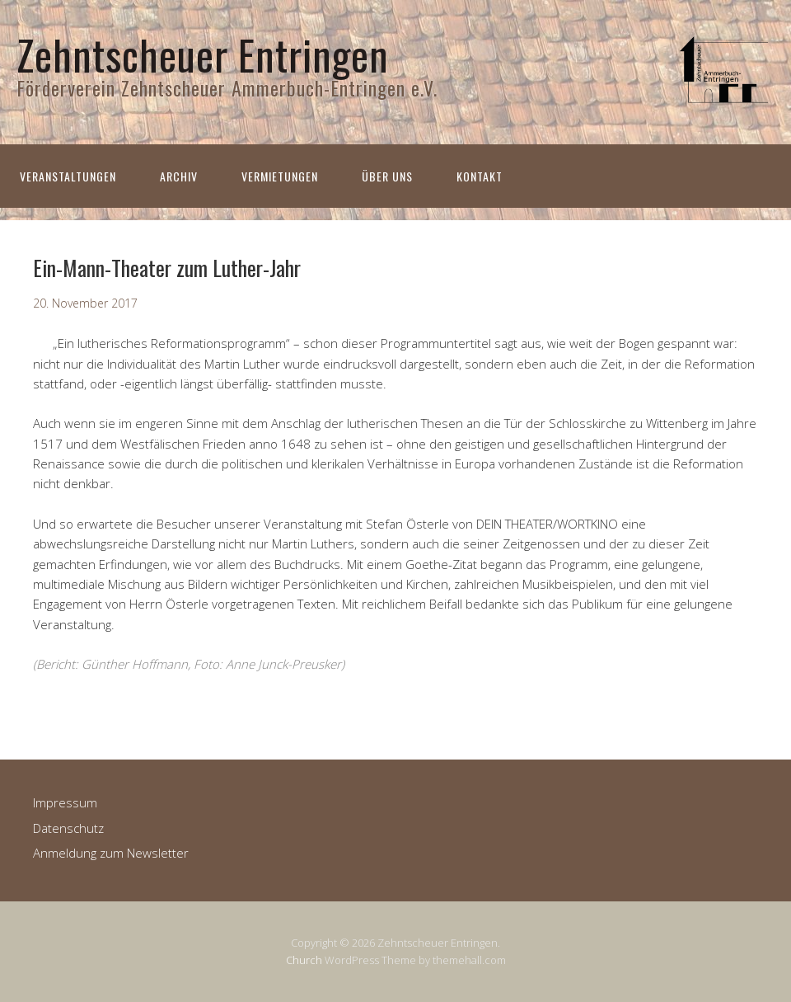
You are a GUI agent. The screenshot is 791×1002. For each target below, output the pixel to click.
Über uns (387, 176)
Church (304, 960)
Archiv (179, 176)
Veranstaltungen (68, 176)
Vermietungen (279, 176)
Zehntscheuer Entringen (202, 53)
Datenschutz (68, 828)
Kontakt (479, 176)
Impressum (65, 802)
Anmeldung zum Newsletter (111, 852)
